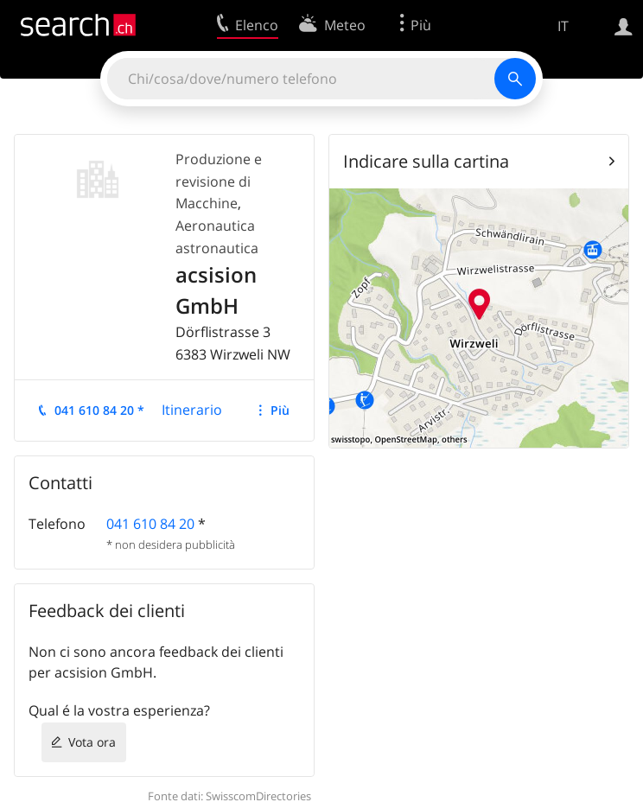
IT (563, 25)
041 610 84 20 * (99, 410)
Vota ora (92, 742)
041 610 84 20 (150, 523)
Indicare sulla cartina (426, 161)
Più (280, 410)
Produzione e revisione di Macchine (218, 181)
